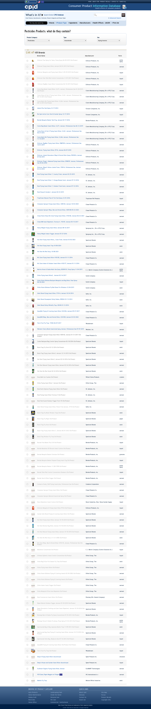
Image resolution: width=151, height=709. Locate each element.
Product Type (62, 23)
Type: (65, 37)
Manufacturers (85, 23)
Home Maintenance (34, 695)
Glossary (82, 695)
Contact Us (82, 697)
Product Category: (32, 37)
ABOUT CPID (95, 1)
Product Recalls (106, 697)
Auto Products (33, 692)
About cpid (82, 692)
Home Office (32, 702)
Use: (98, 37)
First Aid (116, 23)
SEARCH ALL (122, 1)
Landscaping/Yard (56, 692)
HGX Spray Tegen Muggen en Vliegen (48, 674)
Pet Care (53, 700)
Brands (51, 23)
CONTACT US (114, 1)
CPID (31, 7)
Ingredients (73, 23)
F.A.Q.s (103, 695)
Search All (82, 700)
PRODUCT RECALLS (105, 1)
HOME (89, 1)
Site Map (104, 692)
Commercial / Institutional (59, 702)
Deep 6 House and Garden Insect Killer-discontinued (52, 662)
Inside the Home (56, 695)
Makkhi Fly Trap (42, 680)
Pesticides (31, 700)
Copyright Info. (106, 700)
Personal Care (55, 697)
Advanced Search (115, 18)
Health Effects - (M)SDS (101, 23)
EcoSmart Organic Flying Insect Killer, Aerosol (51, 668)
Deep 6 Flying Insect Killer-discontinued (49, 657)
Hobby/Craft (32, 697)
